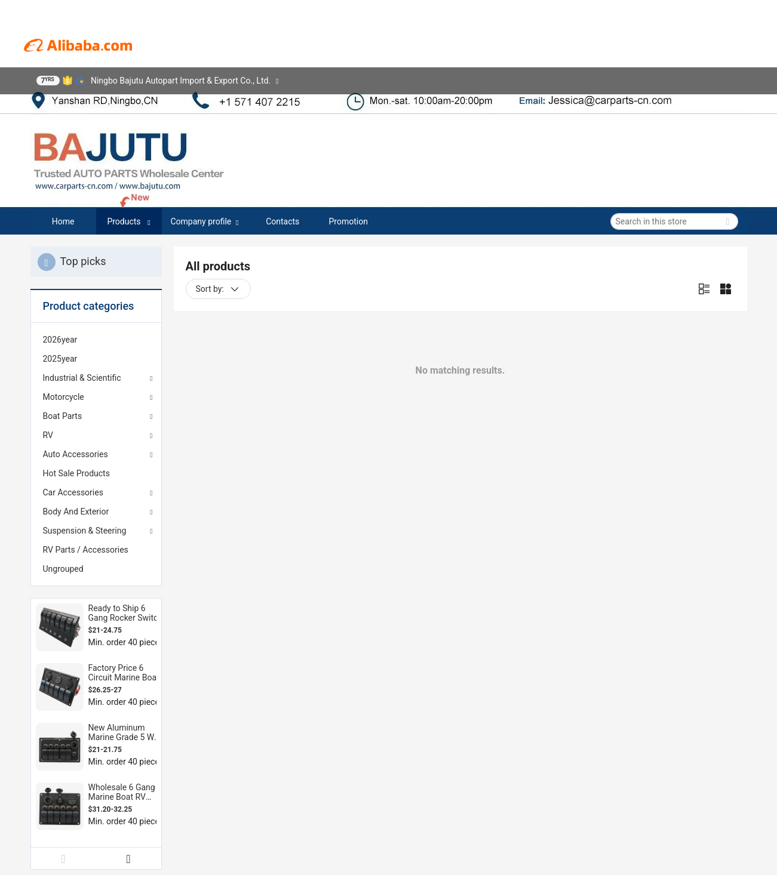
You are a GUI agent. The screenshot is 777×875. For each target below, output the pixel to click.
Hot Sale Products (76, 473)
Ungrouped (63, 569)
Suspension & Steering (85, 530)
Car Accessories (73, 492)
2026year (60, 339)
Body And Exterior (76, 511)
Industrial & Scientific (82, 378)
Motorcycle (63, 397)
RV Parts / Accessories (85, 549)
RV (48, 435)
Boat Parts (62, 416)
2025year (60, 358)
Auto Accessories (75, 454)
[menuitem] (96, 339)
